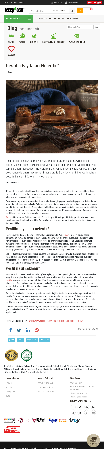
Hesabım (9, 383)
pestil (68, 235)
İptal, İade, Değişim (45, 387)
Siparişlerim (10, 392)
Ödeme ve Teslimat (45, 383)
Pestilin (9, 217)
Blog (8, 396)
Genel (10, 72)
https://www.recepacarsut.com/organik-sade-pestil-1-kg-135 (56, 321)
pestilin (9, 280)
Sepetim (9, 387)
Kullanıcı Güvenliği (46, 392)
